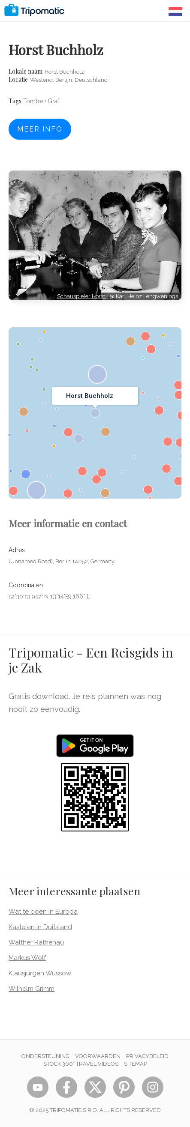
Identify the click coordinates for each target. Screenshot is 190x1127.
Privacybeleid (147, 1056)
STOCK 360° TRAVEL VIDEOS (80, 1064)
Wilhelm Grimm (31, 988)
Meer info (40, 129)
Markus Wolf (27, 958)
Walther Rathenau (36, 942)
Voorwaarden (98, 1056)
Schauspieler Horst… (83, 296)
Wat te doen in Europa (43, 911)
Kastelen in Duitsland (40, 927)
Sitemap (135, 1064)
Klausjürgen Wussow (40, 973)
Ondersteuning (45, 1056)
